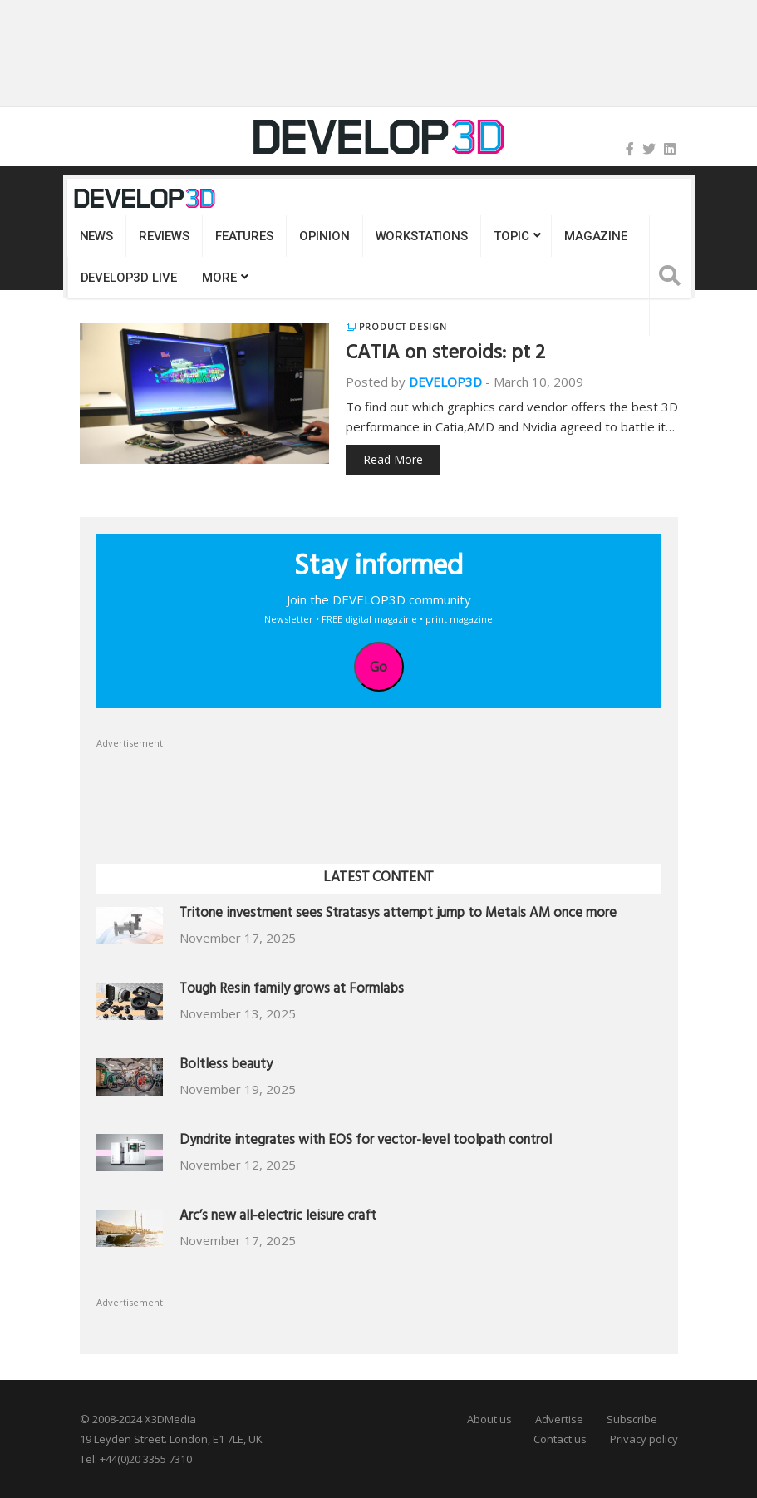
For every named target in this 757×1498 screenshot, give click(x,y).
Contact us (560, 1438)
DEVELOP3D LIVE (129, 277)
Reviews (164, 236)
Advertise (559, 1419)
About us (489, 1419)
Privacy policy (644, 1438)
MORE (219, 277)
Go (378, 667)
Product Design (402, 327)
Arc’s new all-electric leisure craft (277, 1217)
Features (244, 236)
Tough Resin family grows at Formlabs (291, 990)
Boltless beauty (226, 1066)
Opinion (324, 236)
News (96, 236)
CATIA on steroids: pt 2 (445, 355)
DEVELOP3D (445, 381)
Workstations (422, 236)
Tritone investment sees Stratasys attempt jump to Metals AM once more (398, 915)
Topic (511, 236)
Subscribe (632, 1419)
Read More (393, 459)
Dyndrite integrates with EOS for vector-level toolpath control (365, 1142)
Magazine (595, 236)
